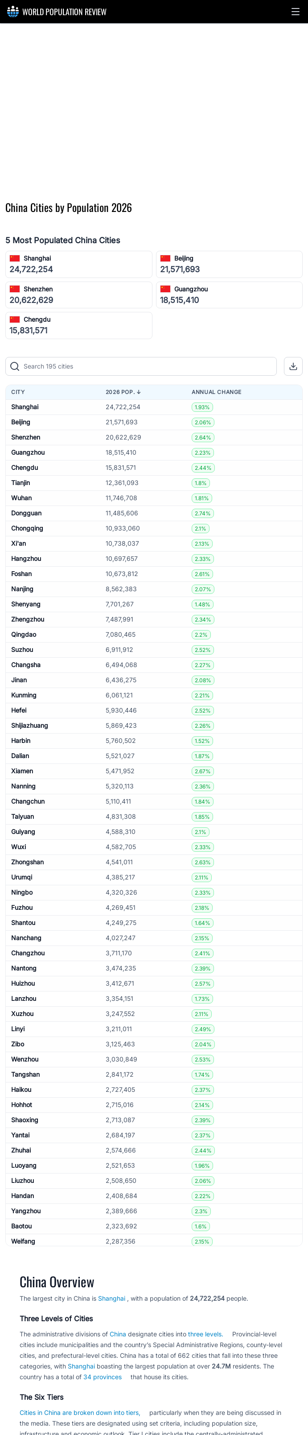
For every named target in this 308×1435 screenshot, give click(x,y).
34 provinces (102, 1377)
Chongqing (27, 528)
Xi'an (18, 543)
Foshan (21, 573)
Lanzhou (23, 998)
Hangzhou (26, 558)
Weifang (23, 1241)
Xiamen (22, 771)
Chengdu (37, 319)
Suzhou (22, 649)
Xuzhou (22, 1013)
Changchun (28, 801)
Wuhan (21, 498)
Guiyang (23, 831)
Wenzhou (24, 1059)
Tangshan (25, 1074)
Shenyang (26, 604)
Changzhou (28, 953)
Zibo (17, 1044)
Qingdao (23, 634)
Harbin (20, 740)
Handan (22, 1195)
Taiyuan (22, 816)
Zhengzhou (27, 619)
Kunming (24, 695)
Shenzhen (38, 289)
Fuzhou (22, 907)
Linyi (18, 1029)
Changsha (26, 664)
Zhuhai (21, 1150)
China (118, 1334)
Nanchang (26, 937)
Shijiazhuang (29, 725)
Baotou (21, 1226)
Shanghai (37, 258)
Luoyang (24, 1165)
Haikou (21, 1089)
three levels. (205, 1334)
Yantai (20, 1135)
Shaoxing (24, 1120)
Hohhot (21, 1104)
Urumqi (21, 877)
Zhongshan (27, 862)
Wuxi (18, 846)
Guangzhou (191, 289)
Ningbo (22, 892)
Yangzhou (26, 1211)
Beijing (183, 258)
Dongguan (26, 513)
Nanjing (22, 589)
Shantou (23, 922)
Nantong (24, 968)
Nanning (23, 786)
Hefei (18, 710)
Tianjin (20, 482)
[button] (295, 11)
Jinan (19, 680)
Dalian (20, 755)
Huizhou (23, 983)
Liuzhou (22, 1180)
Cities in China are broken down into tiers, (80, 1412)
